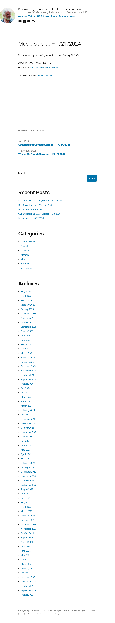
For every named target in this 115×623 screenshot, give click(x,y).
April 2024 (26, 401)
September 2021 (28, 537)
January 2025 (27, 361)
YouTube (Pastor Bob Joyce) (75, 611)
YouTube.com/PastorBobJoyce (44, 67)
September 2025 (28, 326)
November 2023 (28, 423)
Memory (25, 254)
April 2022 (26, 506)
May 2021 (26, 555)
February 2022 (28, 515)
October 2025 (27, 322)
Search (21, 173)
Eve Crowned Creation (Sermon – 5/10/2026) (40, 200)
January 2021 (27, 572)
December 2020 (28, 577)
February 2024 (28, 410)
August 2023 (27, 436)
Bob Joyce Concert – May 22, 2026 (35, 205)
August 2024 (27, 383)
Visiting (31, 16)
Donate (54, 16)
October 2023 (27, 427)
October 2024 (27, 375)
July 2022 (25, 493)
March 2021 (26, 563)
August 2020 (27, 594)
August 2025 (27, 331)
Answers (22, 16)
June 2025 (26, 339)
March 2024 (26, 405)
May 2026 (26, 291)
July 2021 (25, 546)
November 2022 (28, 476)
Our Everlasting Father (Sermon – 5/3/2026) (39, 213)
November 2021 (28, 528)
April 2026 (26, 295)
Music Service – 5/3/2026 (30, 209)
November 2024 (28, 370)
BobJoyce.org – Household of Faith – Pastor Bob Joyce (50, 9)
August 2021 (27, 542)
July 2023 (25, 440)
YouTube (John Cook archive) (39, 614)
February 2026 (28, 304)
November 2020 (28, 581)
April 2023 (26, 454)
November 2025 (28, 318)
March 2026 (26, 300)
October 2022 (27, 480)
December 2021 (28, 524)
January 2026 (27, 309)
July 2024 (25, 388)
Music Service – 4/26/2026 (31, 218)
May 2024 (26, 397)
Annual (24, 246)
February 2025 (28, 357)
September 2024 (28, 379)
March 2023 (26, 458)
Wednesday (26, 268)
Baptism (25, 250)
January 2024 (27, 414)
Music (72, 16)
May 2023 (26, 449)
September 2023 (28, 432)
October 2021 (27, 533)
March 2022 (26, 511)
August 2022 (27, 489)
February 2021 (28, 568)
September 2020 (28, 590)
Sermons (63, 16)
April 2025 (26, 348)
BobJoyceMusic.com (61, 614)
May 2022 (26, 502)
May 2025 (26, 344)
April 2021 (26, 559)
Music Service (45, 75)
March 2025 (26, 353)
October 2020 (27, 586)
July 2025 (25, 335)
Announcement (28, 241)
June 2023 (26, 445)
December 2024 (28, 366)
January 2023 (27, 467)
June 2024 (26, 392)
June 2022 (26, 498)
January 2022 (27, 520)
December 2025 (28, 313)
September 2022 (28, 484)
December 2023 (28, 419)
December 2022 (28, 471)
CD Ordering (43, 16)
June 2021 (26, 550)
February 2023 (28, 463)
